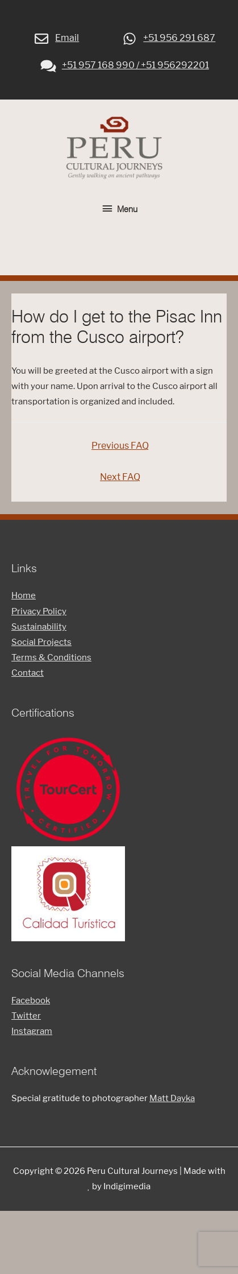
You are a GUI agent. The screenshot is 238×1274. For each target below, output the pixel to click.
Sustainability (38, 627)
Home (23, 595)
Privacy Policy (38, 611)
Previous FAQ (120, 445)
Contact (27, 673)
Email (55, 37)
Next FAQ (120, 476)
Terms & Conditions (51, 657)
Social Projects (41, 642)
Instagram (31, 1031)
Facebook (30, 1000)
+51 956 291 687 (167, 37)
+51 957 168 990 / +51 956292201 (124, 65)
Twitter (26, 1016)
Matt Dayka (172, 1098)
